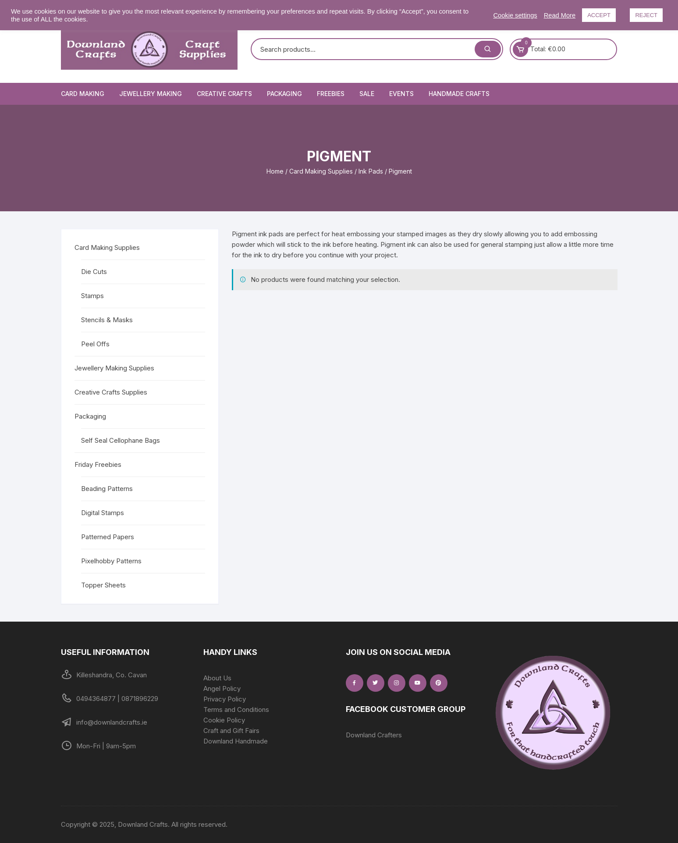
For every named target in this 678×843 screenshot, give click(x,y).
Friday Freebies (98, 464)
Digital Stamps (102, 513)
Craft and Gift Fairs (231, 730)
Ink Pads (371, 171)
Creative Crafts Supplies (111, 392)
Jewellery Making (150, 93)
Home (275, 171)
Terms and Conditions (236, 709)
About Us (217, 678)
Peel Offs (95, 344)
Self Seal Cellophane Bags (120, 440)
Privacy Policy (224, 699)
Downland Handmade (235, 741)
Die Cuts (94, 271)
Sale (366, 93)
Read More (560, 15)
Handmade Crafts (459, 93)
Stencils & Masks (107, 320)
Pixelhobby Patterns (111, 561)
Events (401, 93)
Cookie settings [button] (515, 15)
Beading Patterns (107, 488)
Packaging (284, 93)
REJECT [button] (646, 15)
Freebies (330, 93)
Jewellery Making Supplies (114, 368)
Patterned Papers (107, 537)
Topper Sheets (103, 585)
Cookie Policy (224, 720)
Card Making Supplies (321, 171)
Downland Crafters (374, 735)
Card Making (82, 93)
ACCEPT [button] (599, 15)
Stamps (92, 296)
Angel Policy (222, 688)
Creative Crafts (224, 93)
